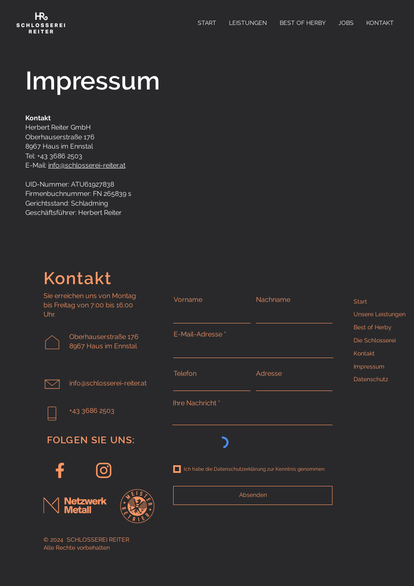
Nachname (273, 299)
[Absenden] (252, 495)
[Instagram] (103, 471)
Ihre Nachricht (194, 403)
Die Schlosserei (375, 340)
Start (360, 301)
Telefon (185, 373)
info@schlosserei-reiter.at (86, 165)
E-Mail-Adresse (198, 334)
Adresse (269, 373)
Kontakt (364, 353)
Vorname (188, 299)
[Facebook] (60, 471)
